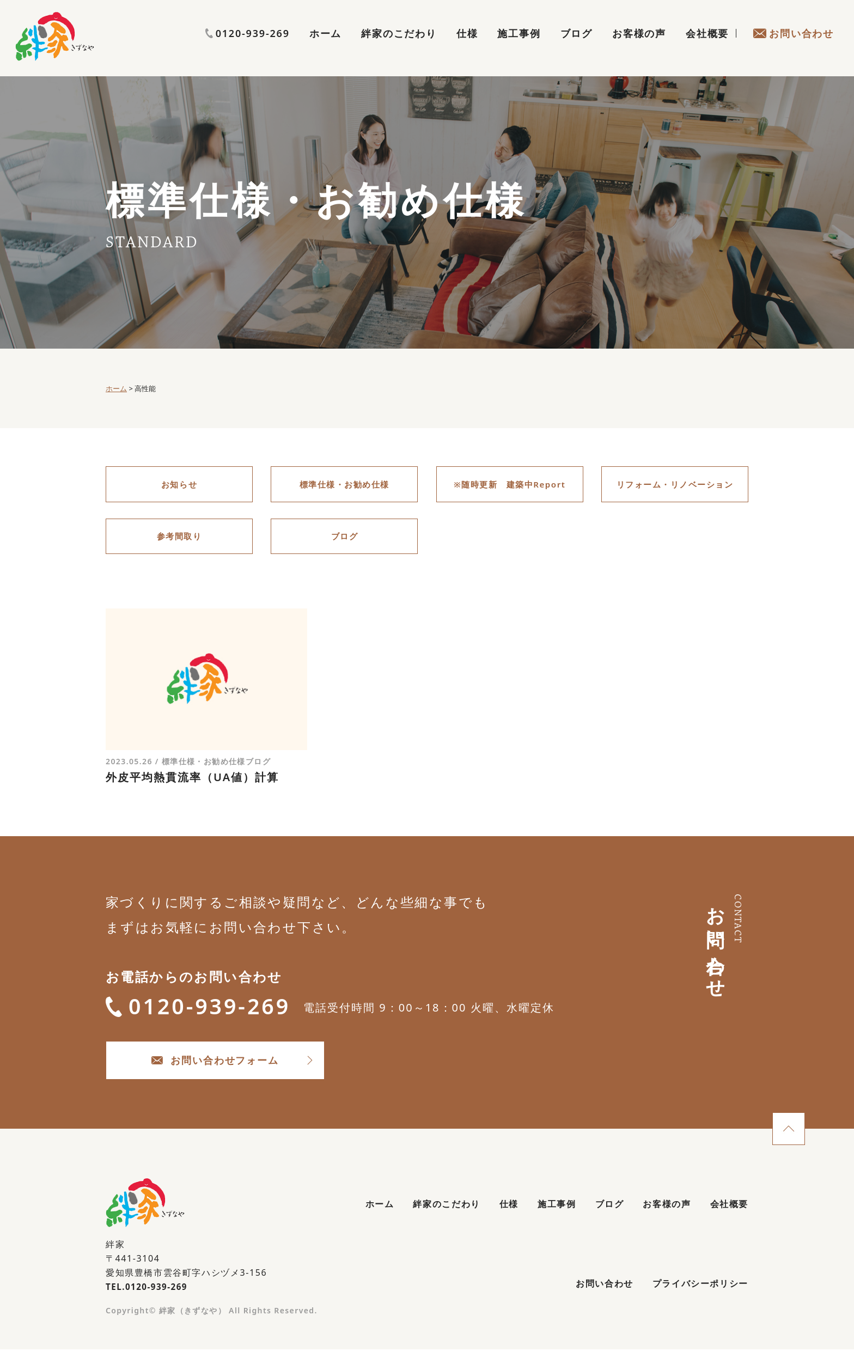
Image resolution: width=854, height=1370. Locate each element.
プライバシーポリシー (694, 1303)
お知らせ (179, 485)
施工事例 (518, 46)
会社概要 (707, 46)
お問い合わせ (793, 46)
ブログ (576, 46)
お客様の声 (639, 46)
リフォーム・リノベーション (675, 485)
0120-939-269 (791, 25)
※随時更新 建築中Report (509, 485)
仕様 (467, 46)
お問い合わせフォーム (242, 1074)
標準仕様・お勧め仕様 (344, 485)
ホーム (325, 46)
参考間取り (179, 540)
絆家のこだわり (399, 46)
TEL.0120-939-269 (149, 1303)
